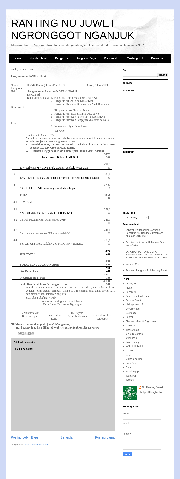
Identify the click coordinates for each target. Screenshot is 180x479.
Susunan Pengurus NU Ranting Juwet (146, 270)
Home (17, 58)
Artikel (129, 287)
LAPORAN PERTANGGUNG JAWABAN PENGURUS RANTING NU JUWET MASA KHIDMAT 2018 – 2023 (147, 254)
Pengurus (61, 58)
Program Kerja (86, 58)
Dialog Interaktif (134, 304)
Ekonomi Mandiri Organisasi (141, 321)
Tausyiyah (131, 375)
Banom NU (111, 58)
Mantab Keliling (134, 358)
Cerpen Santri (133, 300)
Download (158, 58)
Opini (128, 367)
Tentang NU (135, 58)
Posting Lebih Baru (24, 437)
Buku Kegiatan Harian (138, 296)
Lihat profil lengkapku (150, 392)
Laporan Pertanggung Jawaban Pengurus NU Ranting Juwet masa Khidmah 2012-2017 (144, 233)
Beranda (66, 437)
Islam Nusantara (135, 333)
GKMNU (130, 325)
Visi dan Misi (38, 58)
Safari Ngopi (132, 371)
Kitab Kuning (133, 342)
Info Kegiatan (133, 329)
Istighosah (131, 338)
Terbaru (130, 379)
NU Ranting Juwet (152, 387)
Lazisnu (130, 350)
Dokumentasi (133, 308)
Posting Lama (105, 437)
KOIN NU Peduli (134, 346)
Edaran (130, 317)
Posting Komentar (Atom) (36, 444)
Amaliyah (131, 283)
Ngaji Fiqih (131, 363)
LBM (128, 354)
